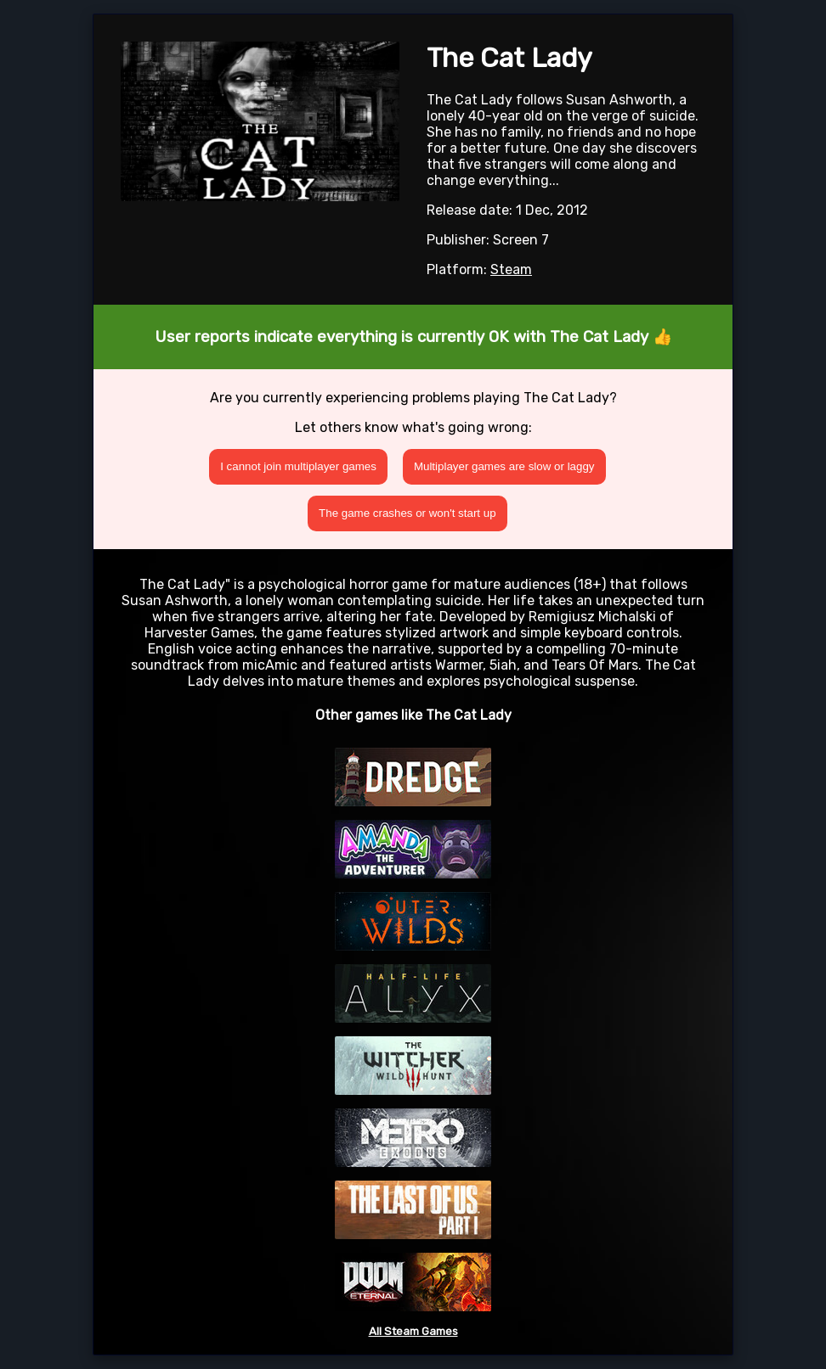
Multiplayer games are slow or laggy (504, 466)
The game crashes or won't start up (407, 513)
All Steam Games (413, 1331)
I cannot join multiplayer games (298, 466)
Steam (511, 269)
